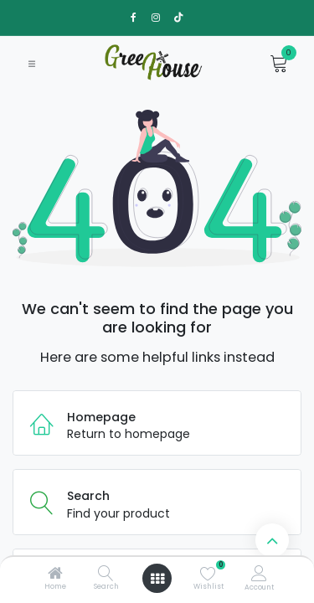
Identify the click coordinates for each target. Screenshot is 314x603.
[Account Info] (259, 573)
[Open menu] (157, 579)
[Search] (106, 574)
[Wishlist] (208, 573)
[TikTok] (179, 17)
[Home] (55, 574)
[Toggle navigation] (32, 63)
